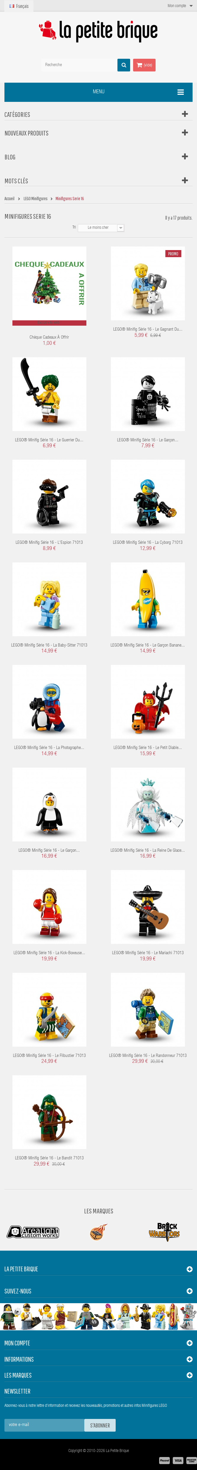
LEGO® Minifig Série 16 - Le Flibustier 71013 (49, 1056)
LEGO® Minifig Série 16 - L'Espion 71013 (49, 543)
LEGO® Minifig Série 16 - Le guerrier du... (49, 440)
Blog (9, 157)
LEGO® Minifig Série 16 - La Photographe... (49, 748)
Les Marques (98, 1211)
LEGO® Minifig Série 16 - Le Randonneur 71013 (148, 1056)
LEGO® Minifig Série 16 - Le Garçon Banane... (148, 645)
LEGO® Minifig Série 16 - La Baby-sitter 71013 (49, 645)
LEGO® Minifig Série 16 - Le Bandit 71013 (49, 1158)
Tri (74, 228)
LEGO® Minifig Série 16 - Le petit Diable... (148, 748)
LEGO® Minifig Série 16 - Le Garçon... (147, 440)
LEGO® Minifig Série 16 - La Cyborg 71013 (148, 543)
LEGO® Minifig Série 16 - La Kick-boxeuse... (49, 953)
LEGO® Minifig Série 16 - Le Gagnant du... (148, 329)
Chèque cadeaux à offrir (49, 337)
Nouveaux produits (26, 133)
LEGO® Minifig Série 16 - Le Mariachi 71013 (148, 953)
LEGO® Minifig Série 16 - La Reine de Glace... (148, 851)
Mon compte (17, 1343)
